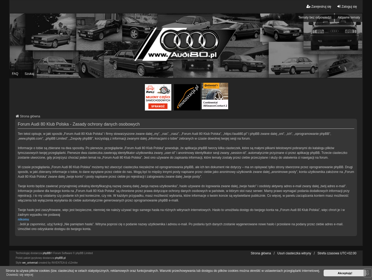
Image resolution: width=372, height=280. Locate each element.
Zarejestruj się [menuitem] (318, 6)
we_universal (30, 262)
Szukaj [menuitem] (29, 74)
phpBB (46, 253)
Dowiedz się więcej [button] (19, 275)
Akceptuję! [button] (345, 273)
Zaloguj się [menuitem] (347, 6)
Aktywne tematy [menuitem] (349, 17)
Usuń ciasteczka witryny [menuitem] (294, 253)
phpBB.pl (60, 257)
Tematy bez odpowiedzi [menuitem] (314, 17)
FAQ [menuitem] (15, 74)
